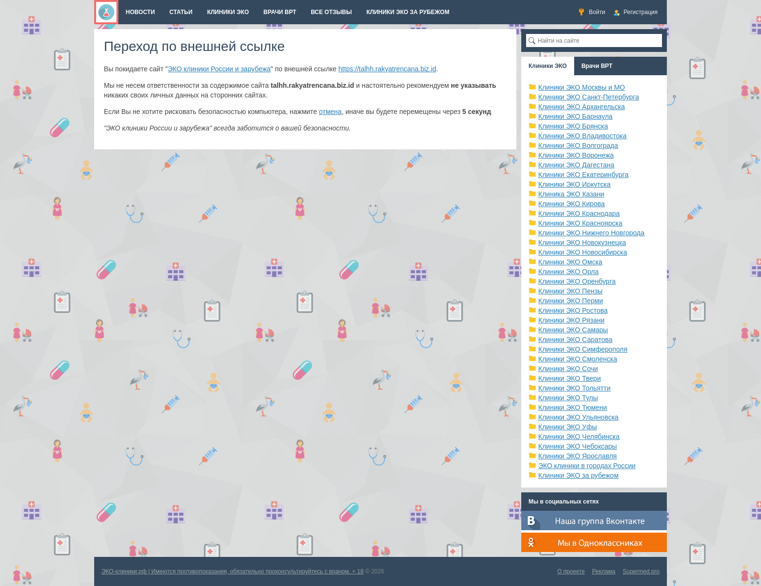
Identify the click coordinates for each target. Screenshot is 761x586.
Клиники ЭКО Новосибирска (582, 252)
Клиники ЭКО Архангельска (581, 107)
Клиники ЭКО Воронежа (576, 155)
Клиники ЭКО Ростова (573, 310)
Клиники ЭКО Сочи (568, 369)
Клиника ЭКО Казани (571, 194)
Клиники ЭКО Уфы (567, 427)
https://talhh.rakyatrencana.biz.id (387, 69)
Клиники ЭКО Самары (573, 330)
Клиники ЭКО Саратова (575, 339)
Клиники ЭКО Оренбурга (577, 281)
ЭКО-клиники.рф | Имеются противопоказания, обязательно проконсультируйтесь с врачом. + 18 (232, 571)
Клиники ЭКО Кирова (571, 204)
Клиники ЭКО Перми (570, 301)
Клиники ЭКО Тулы (568, 398)
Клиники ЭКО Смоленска (577, 359)
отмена (330, 111)
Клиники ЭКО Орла (568, 272)
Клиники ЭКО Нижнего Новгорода (591, 233)
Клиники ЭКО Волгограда (578, 145)
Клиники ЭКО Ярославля (577, 456)
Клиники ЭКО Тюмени (572, 407)
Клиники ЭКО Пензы (570, 291)
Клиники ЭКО (548, 66)
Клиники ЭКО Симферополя (583, 349)
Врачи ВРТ (596, 66)
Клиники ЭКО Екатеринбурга (583, 175)
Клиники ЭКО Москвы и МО (581, 87)
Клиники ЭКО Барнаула (575, 116)
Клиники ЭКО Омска (570, 262)
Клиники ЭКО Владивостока (582, 136)
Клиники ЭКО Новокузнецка (582, 242)
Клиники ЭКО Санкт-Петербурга (588, 97)
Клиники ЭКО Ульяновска (578, 417)
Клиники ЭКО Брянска (573, 126)
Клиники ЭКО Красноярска (580, 223)
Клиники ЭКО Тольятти (574, 388)
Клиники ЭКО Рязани (571, 320)
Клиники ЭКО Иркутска (574, 184)
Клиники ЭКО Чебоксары (577, 446)
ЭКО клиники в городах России (587, 466)
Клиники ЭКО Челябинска (579, 436)
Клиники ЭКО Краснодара (579, 213)
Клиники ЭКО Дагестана (576, 165)
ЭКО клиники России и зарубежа (219, 69)
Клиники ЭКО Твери (569, 378)
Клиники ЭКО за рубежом (578, 475)
